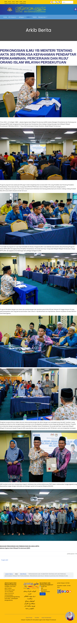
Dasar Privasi (29, 617)
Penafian (37, 617)
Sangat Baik (43, 586)
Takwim (34, 17)
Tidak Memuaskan (45, 591)
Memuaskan (43, 590)
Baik (41, 588)
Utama (5, 17)
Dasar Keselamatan (46, 617)
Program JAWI (4, 560)
